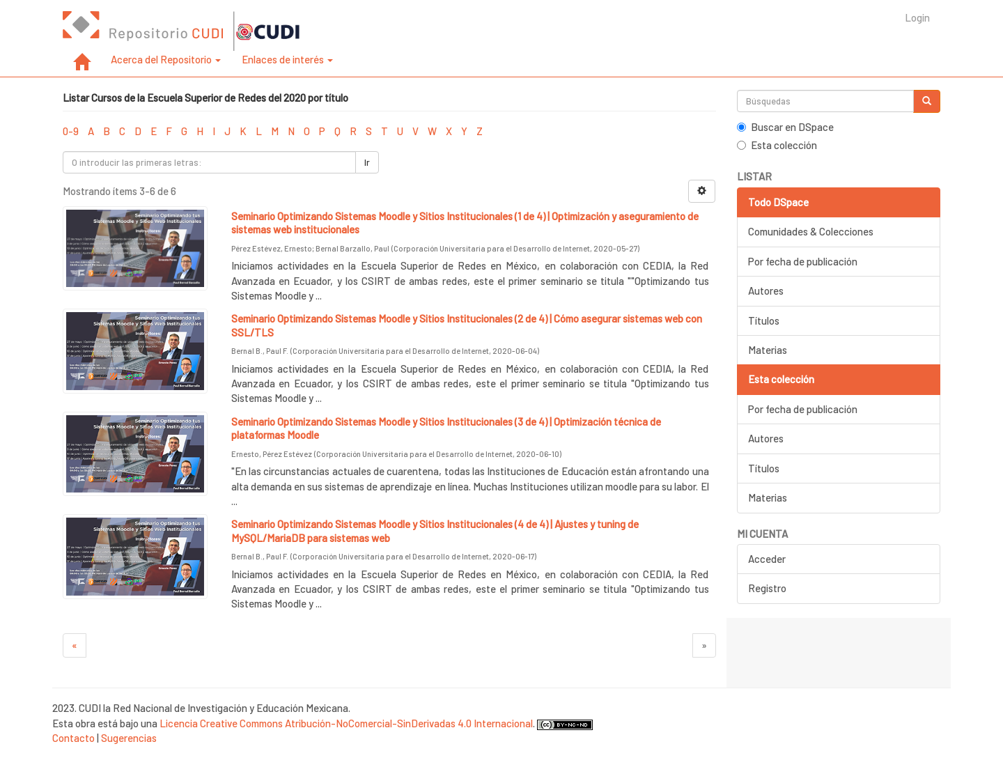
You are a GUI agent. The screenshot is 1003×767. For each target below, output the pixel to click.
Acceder (767, 558)
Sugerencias (129, 737)
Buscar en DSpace (785, 127)
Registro (767, 588)
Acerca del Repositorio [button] (166, 59)
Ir (367, 162)
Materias (767, 349)
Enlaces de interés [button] (287, 59)
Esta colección (777, 145)
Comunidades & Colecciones (810, 231)
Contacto (73, 737)
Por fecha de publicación (802, 261)
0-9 (71, 131)
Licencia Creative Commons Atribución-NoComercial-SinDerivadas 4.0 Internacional (346, 723)
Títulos (763, 320)
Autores (766, 290)
